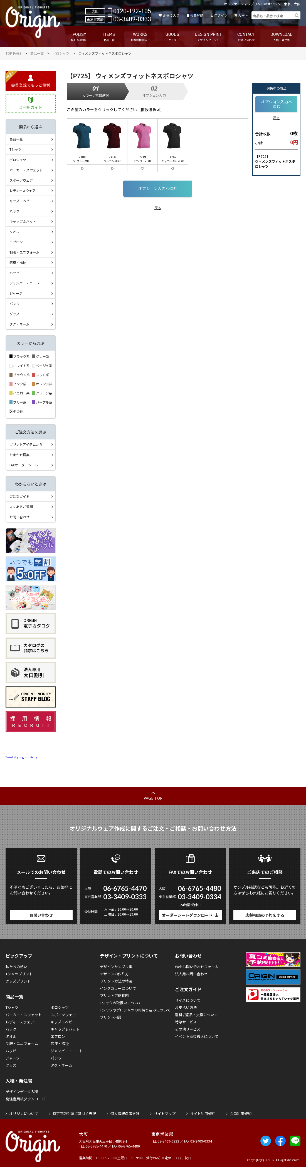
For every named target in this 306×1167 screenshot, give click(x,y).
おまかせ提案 (19, 454)
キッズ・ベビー (21, 200)
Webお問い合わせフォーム (197, 966)
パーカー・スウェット (26, 170)
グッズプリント (18, 981)
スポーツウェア (21, 180)
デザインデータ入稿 (22, 1091)
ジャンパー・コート (24, 283)
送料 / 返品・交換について (196, 1014)
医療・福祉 (17, 262)
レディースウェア (22, 190)
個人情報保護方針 (124, 1113)
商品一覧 (37, 53)
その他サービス (187, 1029)
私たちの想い (16, 966)
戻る (157, 207)
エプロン (16, 241)
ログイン (221, 15)
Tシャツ (15, 149)
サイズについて (187, 1000)
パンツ (14, 303)
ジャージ (16, 293)
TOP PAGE (13, 53)
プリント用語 (111, 1017)
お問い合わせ (19, 516)
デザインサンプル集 (116, 966)
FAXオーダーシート (23, 465)
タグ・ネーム (19, 324)
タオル (14, 231)
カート (243, 15)
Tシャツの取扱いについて (121, 1002)
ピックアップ (19, 955)
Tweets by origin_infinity (21, 757)
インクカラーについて (118, 988)
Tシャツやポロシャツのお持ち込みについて (135, 1010)
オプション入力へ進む (157, 188)
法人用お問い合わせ (191, 973)
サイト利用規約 (202, 1113)
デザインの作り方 (114, 973)
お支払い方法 (186, 1007)
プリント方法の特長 (116, 981)
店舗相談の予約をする (264, 915)
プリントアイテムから (26, 444)
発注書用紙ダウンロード (25, 1098)
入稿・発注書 (19, 1080)
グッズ (14, 313)
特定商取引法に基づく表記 (74, 1113)
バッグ (14, 211)
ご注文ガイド (19, 496)
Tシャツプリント (19, 973)
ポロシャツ (61, 53)
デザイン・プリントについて (129, 955)
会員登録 (196, 15)
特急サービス (186, 1021)
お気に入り (171, 15)
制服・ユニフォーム (24, 252)
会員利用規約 (240, 1113)
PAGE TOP (153, 798)
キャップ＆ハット (22, 221)
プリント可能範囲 (114, 995)
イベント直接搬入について (196, 1036)
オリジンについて (23, 1113)
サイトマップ (165, 1113)
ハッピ (14, 272)
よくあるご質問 (21, 506)
